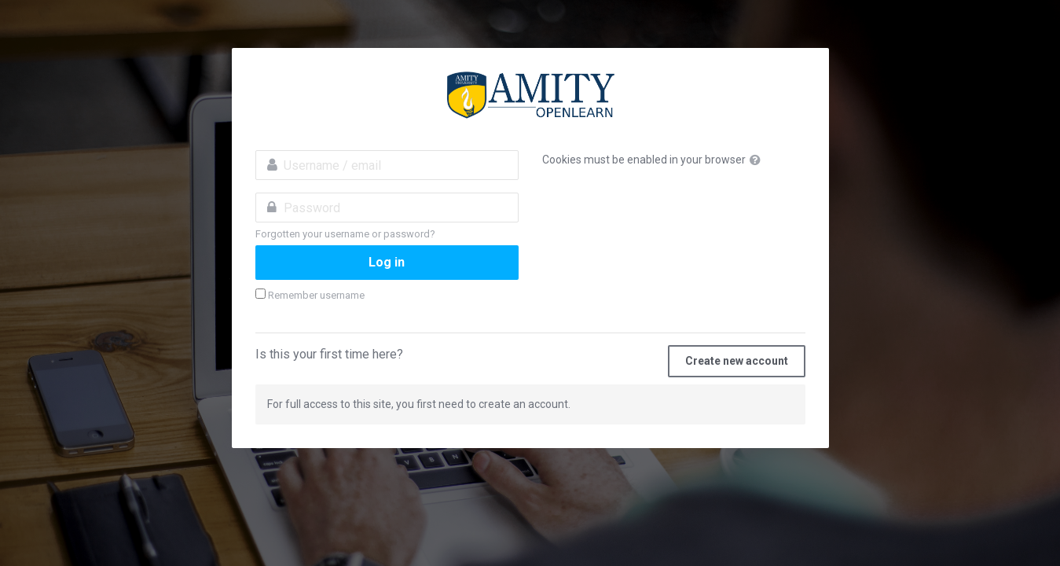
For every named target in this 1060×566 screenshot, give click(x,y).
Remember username (316, 295)
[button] (758, 160)
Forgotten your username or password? (345, 234)
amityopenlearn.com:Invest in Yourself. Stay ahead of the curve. (530, 95)
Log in (387, 262)
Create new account (736, 361)
